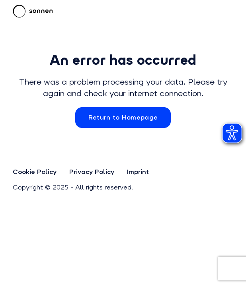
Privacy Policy (91, 172)
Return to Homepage (123, 117)
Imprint (138, 172)
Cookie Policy (35, 172)
